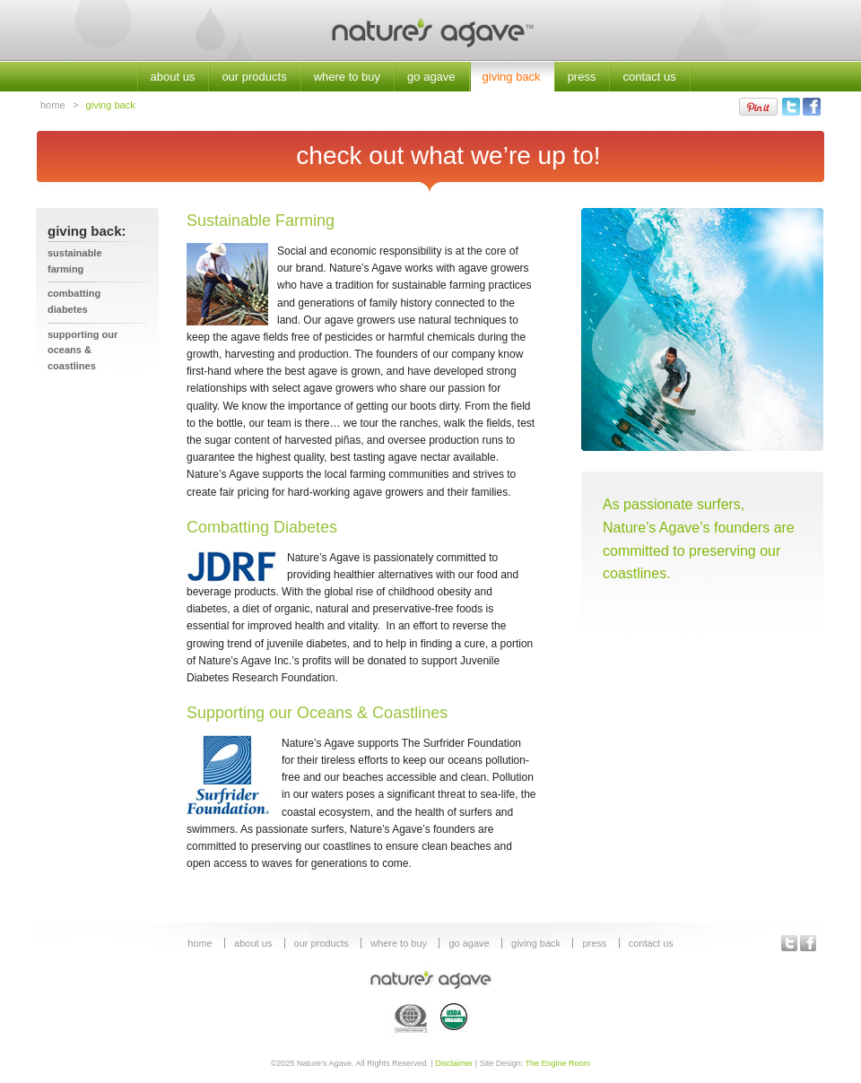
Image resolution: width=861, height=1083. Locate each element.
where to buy (347, 76)
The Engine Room (558, 1063)
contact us (648, 76)
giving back (512, 76)
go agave (431, 76)
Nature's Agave (430, 31)
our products (254, 76)
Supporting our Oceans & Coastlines (82, 350)
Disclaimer (454, 1063)
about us (173, 76)
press (582, 76)
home (52, 105)
